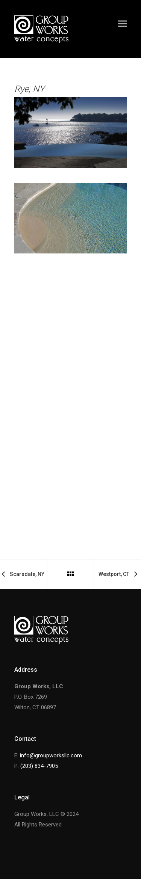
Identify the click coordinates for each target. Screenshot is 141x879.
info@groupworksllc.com (51, 755)
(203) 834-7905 (39, 766)
